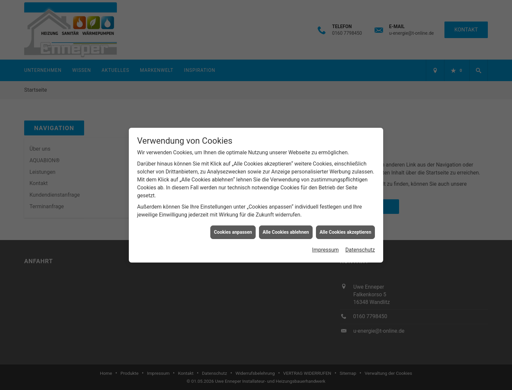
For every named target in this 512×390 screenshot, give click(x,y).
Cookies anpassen (233, 227)
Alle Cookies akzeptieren (345, 227)
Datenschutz (360, 245)
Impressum (325, 245)
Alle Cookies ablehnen (286, 227)
